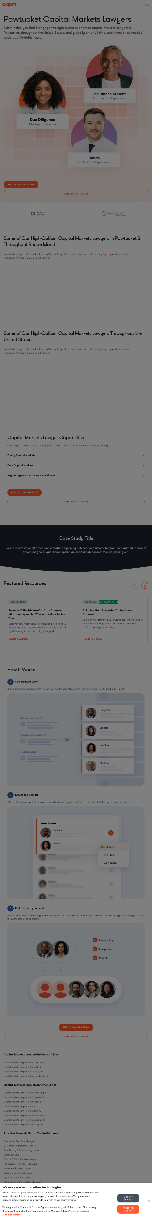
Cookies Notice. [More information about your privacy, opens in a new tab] (11, 1214)
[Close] (148, 1201)
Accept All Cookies (128, 1209)
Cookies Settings (128, 1198)
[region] (76, 1201)
